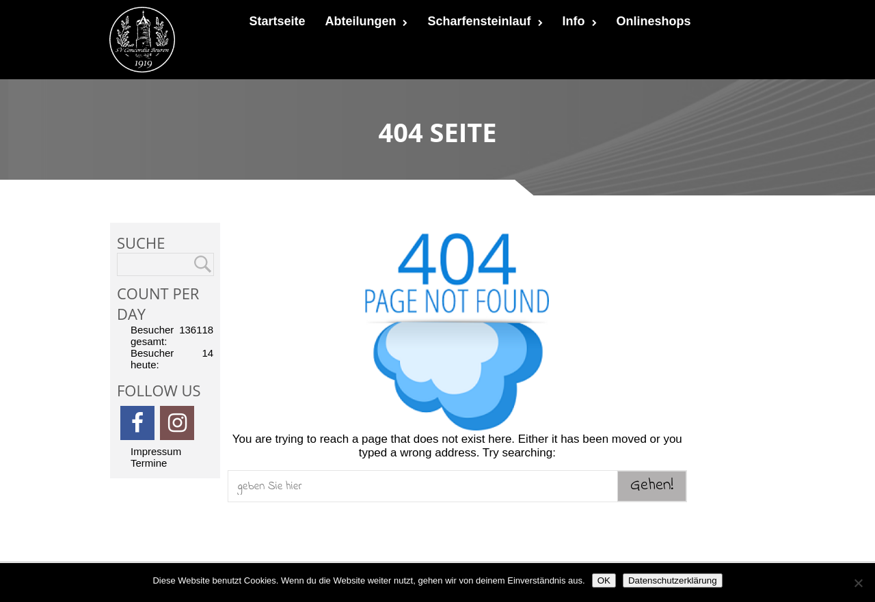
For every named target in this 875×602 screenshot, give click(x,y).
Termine (149, 463)
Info (580, 21)
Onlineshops (654, 21)
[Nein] (858, 583)
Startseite (277, 21)
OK (603, 580)
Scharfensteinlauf (484, 21)
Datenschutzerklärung (672, 580)
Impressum (156, 451)
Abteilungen (366, 21)
